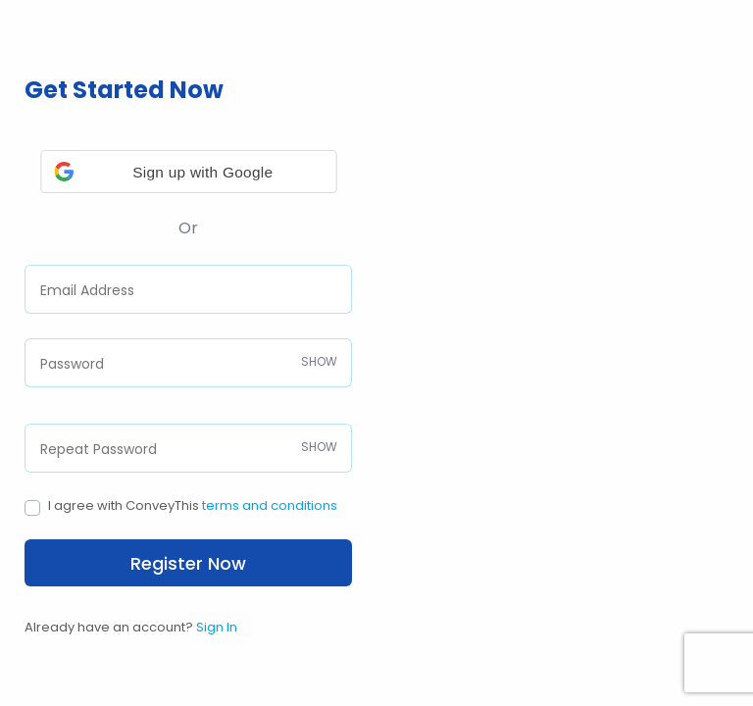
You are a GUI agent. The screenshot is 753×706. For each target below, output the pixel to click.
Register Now (188, 563)
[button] (188, 171)
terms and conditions (269, 505)
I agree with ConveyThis (192, 505)
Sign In (216, 627)
